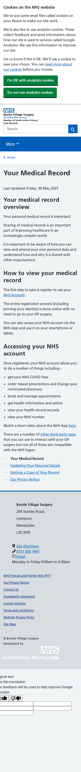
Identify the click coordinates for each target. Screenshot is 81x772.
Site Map (9, 624)
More (13, 143)
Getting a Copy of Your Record (34, 472)
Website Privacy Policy (19, 617)
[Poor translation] (16, 698)
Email (20, 556)
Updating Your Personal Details (35, 465)
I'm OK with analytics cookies (30, 80)
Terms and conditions (18, 610)
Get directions (27, 546)
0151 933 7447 (28, 551)
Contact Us (11, 590)
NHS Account (14, 295)
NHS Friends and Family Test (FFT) (27, 576)
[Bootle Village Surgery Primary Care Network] (22, 116)
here (72, 425)
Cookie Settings (14, 603)
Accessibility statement (19, 596)
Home (11, 157)
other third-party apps (58, 434)
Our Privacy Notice (25, 479)
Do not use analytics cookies (30, 92)
